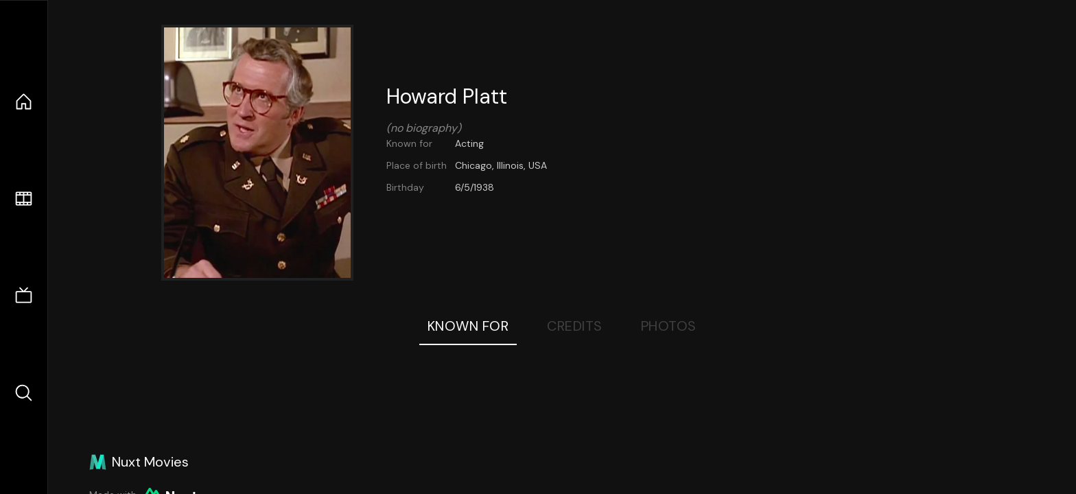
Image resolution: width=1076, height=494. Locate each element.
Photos (669, 326)
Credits (575, 326)
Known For (468, 326)
